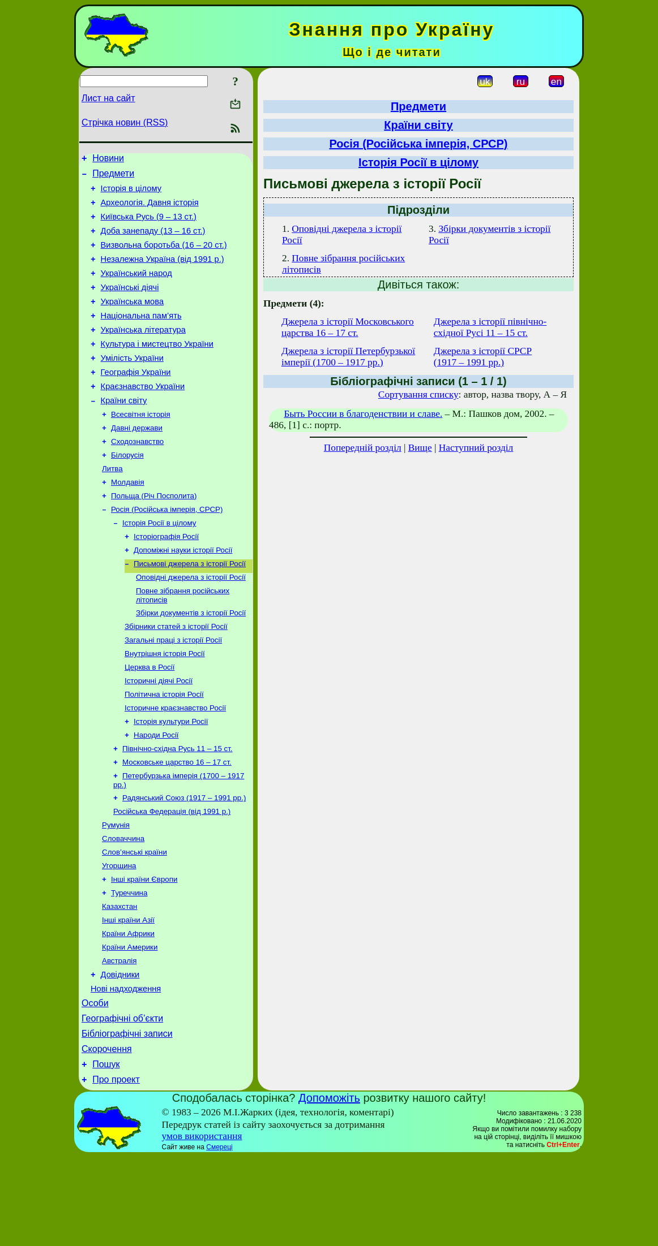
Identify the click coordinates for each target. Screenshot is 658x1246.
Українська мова (132, 320)
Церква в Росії (149, 719)
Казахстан (119, 977)
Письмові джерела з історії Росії (190, 607)
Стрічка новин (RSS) (125, 122)
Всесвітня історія (140, 446)
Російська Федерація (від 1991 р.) (171, 874)
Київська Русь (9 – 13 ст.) (148, 225)
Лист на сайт (108, 98)
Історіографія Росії (166, 578)
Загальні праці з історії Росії (173, 689)
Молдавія (127, 519)
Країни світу (124, 431)
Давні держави (137, 460)
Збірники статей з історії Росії (176, 675)
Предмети (113, 177)
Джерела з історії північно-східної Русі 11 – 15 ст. (490, 327)
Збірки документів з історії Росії (191, 660)
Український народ (136, 288)
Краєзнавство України (143, 415)
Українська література (143, 351)
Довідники (120, 1052)
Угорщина (119, 933)
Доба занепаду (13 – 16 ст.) (153, 240)
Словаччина (123, 904)
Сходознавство (137, 475)
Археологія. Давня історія (150, 209)
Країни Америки (129, 1022)
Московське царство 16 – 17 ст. (177, 822)
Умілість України (132, 383)
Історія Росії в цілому (159, 563)
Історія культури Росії (171, 778)
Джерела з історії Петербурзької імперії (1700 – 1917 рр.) (348, 357)
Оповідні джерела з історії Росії (191, 622)
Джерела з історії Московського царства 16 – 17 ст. (347, 327)
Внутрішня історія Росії (165, 704)
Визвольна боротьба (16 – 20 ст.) (164, 256)
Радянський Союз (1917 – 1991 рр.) (184, 860)
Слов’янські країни (134, 919)
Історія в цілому (131, 193)
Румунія (116, 889)
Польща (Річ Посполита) (153, 534)
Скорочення (107, 1135)
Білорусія (127, 490)
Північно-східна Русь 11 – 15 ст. (177, 807)
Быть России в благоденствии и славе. (363, 413)
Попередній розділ (362, 447)
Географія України (136, 399)
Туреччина (129, 963)
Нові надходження (126, 1067)
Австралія (119, 1036)
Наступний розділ (476, 447)
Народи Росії (156, 792)
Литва (112, 505)
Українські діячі (130, 304)
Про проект (116, 1169)
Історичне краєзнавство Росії (175, 763)
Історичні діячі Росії (159, 734)
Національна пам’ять (141, 335)
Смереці (219, 1236)
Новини (108, 160)
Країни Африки (128, 1007)
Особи (95, 1084)
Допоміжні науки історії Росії (183, 593)
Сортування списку (418, 394)
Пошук (105, 1152)
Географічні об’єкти (122, 1101)
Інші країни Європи (144, 948)
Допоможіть (329, 1187)
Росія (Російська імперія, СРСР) (167, 549)
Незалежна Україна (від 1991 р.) (162, 272)
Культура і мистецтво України (157, 367)
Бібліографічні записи (127, 1118)
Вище (420, 447)
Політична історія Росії (164, 748)
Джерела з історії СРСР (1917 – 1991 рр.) (483, 357)
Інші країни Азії (128, 992)
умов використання (202, 1225)
